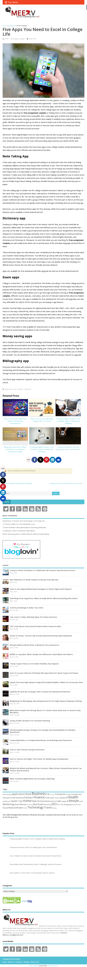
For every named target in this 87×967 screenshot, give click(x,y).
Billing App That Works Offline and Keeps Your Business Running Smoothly (15, 449)
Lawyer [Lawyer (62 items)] (64, 801)
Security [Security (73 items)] (47, 804)
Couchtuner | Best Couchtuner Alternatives (19, 531)
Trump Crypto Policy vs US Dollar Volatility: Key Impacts (34, 663)
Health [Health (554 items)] (73, 797)
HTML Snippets (34, 966)
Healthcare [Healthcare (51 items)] (6, 801)
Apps (15, 389)
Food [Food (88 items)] (47, 797)
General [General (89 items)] (63, 797)
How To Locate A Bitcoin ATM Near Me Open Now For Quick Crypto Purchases (44, 673)
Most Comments (10, 515)
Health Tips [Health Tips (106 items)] (17, 801)
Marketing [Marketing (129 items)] (8, 804)
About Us (11, 962)
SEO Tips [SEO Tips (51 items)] (60, 804)
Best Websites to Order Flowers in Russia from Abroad (34, 579)
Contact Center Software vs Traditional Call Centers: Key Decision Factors (42, 570)
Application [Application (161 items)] (18, 794)
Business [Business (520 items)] (39, 793)
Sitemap (27, 962)
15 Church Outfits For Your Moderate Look (19, 524)
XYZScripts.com (53, 966)
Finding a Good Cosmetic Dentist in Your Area (65, 483)
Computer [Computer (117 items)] (60, 794)
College (20, 389)
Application (32, 39)
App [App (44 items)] (9, 794)
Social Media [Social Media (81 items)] (8, 807)
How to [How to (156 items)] (35, 801)
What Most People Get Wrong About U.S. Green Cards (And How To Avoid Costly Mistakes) (45, 711)
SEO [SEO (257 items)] (54, 804)
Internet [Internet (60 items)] (53, 801)
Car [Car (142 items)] (48, 794)
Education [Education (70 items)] (7, 797)
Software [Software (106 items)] (18, 807)
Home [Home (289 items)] (27, 801)
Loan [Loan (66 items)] (81, 801)
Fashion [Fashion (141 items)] (28, 797)
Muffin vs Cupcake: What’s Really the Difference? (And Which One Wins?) (41, 654)
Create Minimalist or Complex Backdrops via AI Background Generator (41, 740)
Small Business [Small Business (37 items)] (76, 804)
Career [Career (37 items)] (52, 794)
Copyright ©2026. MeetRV (11, 959)
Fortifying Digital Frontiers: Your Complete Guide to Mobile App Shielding (68, 421)
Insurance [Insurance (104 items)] (45, 801)
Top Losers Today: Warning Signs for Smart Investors (33, 617)
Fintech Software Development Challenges (18, 483)
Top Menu (11, 2)
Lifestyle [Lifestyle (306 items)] (73, 801)
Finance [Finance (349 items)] (38, 797)
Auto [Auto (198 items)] (28, 794)
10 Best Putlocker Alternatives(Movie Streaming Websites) (24, 527)
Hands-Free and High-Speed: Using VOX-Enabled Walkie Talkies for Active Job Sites (46, 682)
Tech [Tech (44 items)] (25, 808)
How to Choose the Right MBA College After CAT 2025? (41, 420)
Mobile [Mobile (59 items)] (16, 804)
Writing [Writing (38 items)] (54, 808)
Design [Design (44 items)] (68, 794)
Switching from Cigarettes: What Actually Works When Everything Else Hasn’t (44, 598)
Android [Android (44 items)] (5, 794)
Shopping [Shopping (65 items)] (67, 804)
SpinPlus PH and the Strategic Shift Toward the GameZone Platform (40, 691)
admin (6, 39)
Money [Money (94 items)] (23, 804)
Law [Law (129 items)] (59, 801)
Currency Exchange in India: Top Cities (26, 607)
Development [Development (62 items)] (76, 794)
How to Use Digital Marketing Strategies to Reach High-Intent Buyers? (41, 589)
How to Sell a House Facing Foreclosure (27, 749)
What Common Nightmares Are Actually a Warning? (32, 778)
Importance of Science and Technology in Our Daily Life (24, 521)
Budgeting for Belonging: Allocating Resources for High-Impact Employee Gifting (46, 701)
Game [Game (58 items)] (52, 798)
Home (5, 962)
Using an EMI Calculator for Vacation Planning (30, 720)
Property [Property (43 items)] (30, 804)
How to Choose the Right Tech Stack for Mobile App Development (15, 421)
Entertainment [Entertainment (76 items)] (17, 797)
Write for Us (35, 962)
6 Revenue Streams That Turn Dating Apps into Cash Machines (68, 448)
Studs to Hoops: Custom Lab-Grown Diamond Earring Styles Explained (41, 635)
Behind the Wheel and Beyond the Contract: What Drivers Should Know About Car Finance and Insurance (46, 769)
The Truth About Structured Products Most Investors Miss (35, 626)
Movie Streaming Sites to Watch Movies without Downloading (26, 534)
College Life (27, 389)
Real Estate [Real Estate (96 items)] (38, 804)
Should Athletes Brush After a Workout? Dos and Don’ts (34, 645)
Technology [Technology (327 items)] (35, 807)
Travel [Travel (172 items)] (48, 807)
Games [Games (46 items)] (57, 798)
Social (6, 502)
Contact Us (19, 962)
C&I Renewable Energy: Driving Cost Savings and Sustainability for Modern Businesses (42, 731)
